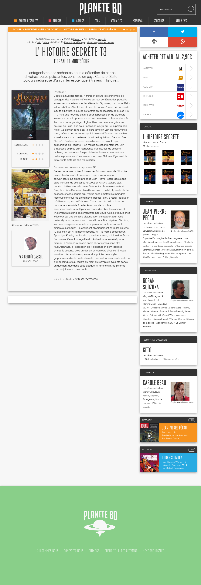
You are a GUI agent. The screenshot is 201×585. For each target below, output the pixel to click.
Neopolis (102, 39)
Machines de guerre (152, 242)
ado (39, 42)
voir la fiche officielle (63, 279)
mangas (55, 21)
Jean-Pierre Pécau (154, 215)
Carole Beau (154, 383)
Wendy (146, 391)
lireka (163, 115)
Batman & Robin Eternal (171, 311)
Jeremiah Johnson (151, 249)
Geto (147, 350)
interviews (181, 21)
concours (159, 21)
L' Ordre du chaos (151, 359)
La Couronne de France (154, 227)
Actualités (116, 21)
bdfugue (163, 96)
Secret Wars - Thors (179, 307)
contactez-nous (73, 551)
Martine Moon (149, 303)
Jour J (187, 238)
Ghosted (147, 319)
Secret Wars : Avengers (174, 315)
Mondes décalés (106, 42)
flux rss (94, 551)
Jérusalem (148, 230)
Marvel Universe (150, 311)
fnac (163, 78)
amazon (163, 68)
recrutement (129, 551)
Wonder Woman (164, 322)
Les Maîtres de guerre (171, 238)
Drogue (154, 234)
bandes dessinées (26, 21)
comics (78, 21)
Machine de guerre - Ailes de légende (168, 253)
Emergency (148, 399)
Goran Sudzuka (151, 284)
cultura (163, 87)
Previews (137, 21)
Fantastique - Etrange (74, 42)
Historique (92, 42)
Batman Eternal (160, 319)
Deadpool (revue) (159, 307)
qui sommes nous (48, 551)
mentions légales (153, 551)
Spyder (154, 395)
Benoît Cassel (33, 257)
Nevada (174, 257)
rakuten (163, 105)
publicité (110, 551)
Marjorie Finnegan (151, 296)
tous (97, 21)
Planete (100, 9)
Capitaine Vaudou (151, 238)
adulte (46, 42)
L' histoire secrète (161, 137)
